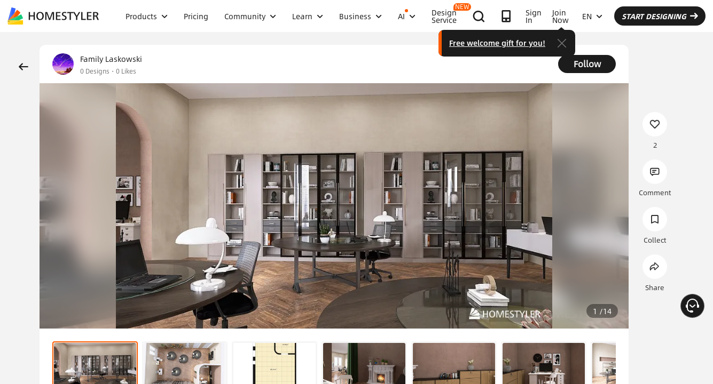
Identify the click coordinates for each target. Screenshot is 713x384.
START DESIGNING (660, 16)
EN (592, 16)
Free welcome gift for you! (497, 42)
